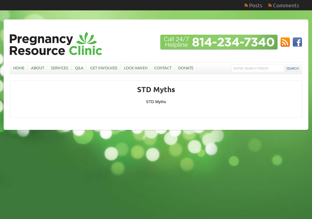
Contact (163, 67)
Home (18, 67)
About (37, 67)
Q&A (79, 67)
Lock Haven (135, 67)
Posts (255, 5)
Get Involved (103, 67)
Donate (185, 67)
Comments (286, 5)
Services (59, 67)
